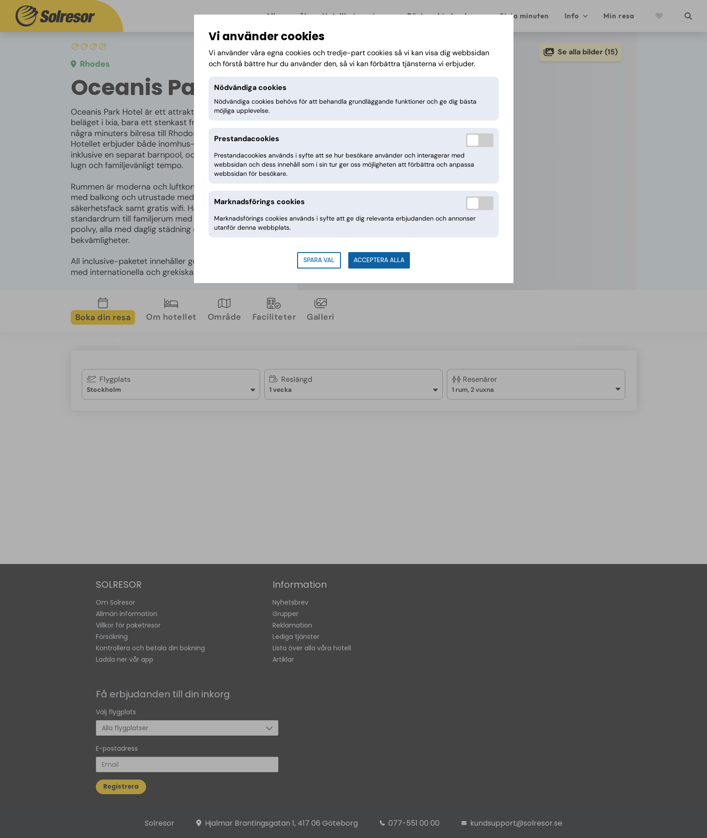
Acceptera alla (379, 260)
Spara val (319, 260)
